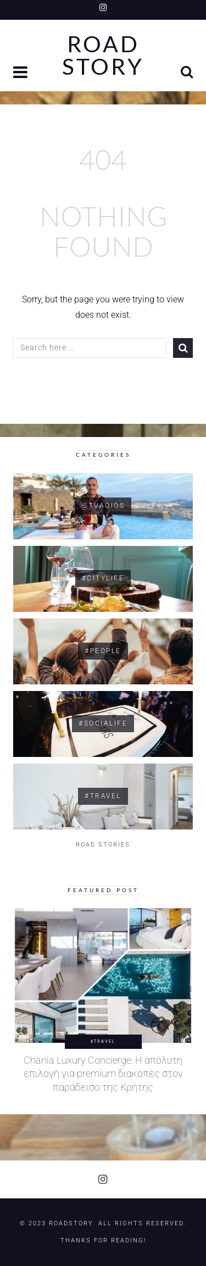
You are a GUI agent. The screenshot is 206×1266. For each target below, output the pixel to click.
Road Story (103, 55)
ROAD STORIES (103, 844)
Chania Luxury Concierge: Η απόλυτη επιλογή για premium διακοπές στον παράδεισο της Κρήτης (103, 1074)
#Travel (103, 1041)
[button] (21, 73)
